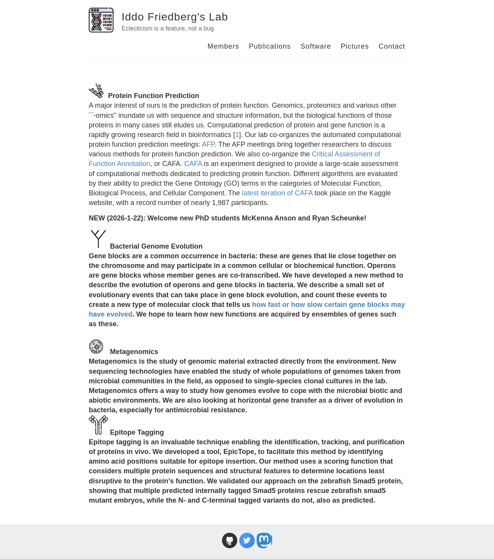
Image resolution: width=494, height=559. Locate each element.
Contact (392, 46)
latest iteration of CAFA (277, 193)
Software (316, 46)
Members (223, 46)
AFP (208, 144)
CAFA (193, 164)
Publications (270, 46)
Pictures (355, 46)
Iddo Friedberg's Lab (175, 17)
